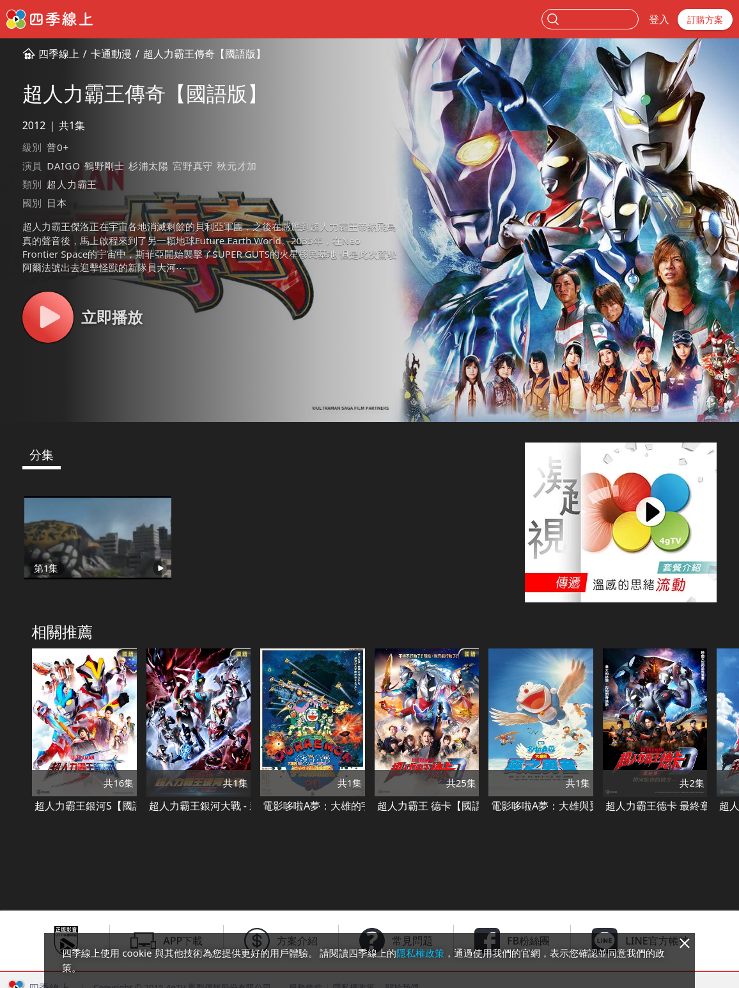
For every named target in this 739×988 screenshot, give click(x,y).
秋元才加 (237, 165)
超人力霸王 (72, 184)
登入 (659, 19)
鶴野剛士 (104, 165)
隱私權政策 (420, 952)
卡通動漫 (111, 54)
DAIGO (64, 165)
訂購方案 (705, 19)
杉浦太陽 (148, 165)
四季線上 (58, 54)
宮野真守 (193, 165)
